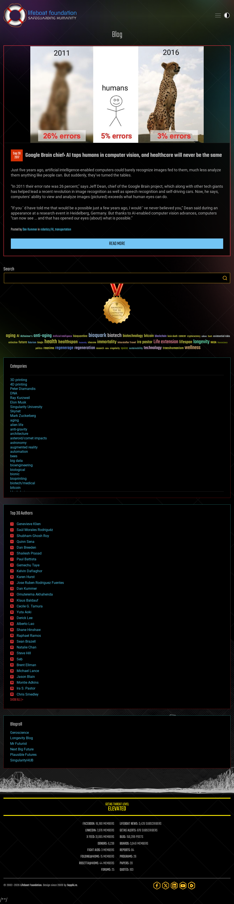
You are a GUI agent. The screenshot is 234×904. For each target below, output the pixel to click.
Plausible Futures (23, 755)
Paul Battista (26, 559)
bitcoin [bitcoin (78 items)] (149, 336)
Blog (117, 35)
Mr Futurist (18, 744)
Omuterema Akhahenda (35, 594)
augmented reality (24, 447)
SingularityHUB (21, 760)
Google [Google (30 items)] (40, 342)
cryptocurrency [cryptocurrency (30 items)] (193, 336)
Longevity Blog (21, 738)
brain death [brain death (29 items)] (173, 336)
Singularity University (26, 407)
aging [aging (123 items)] (11, 335)
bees (13, 456)
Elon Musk (18, 402)
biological (17, 470)
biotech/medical (22, 483)
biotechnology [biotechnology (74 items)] (133, 336)
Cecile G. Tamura (30, 606)
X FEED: (91, 837)
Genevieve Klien (29, 524)
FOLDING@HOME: (90, 857)
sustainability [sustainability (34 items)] (136, 348)
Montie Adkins (28, 682)
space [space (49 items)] (124, 348)
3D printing (18, 380)
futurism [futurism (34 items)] (32, 342)
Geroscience (19, 733)
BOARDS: (124, 844)
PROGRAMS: (126, 857)
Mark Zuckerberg (23, 416)
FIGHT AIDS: (94, 850)
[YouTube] (182, 885)
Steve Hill (24, 653)
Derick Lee (24, 618)
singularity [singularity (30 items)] (115, 348)
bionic (14, 474)
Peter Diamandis (23, 389)
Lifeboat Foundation (31, 885)
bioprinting (18, 479)
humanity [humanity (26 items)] (83, 343)
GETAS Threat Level (117, 807)
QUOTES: (124, 870)
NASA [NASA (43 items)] (213, 342)
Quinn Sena (25, 542)
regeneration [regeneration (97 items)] (84, 347)
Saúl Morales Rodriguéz (35, 530)
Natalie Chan (26, 647)
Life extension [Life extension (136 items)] (165, 342)
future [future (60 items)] (23, 342)
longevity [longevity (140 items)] (201, 342)
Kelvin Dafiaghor (29, 571)
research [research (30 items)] (100, 348)
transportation (63, 229)
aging (14, 420)
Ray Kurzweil (20, 398)
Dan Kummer (30, 229)
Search (225, 278)
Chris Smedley (28, 694)
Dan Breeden (26, 547)
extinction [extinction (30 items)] (13, 342)
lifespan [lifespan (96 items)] (185, 342)
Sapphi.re (72, 885)
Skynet (15, 411)
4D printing (18, 384)
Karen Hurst (26, 577)
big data (16, 461)
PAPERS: (124, 863)
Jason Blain (26, 677)
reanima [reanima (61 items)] (49, 348)
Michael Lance (28, 671)
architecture (19, 434)
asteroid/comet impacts (28, 438)
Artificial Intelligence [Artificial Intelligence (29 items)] (62, 336)
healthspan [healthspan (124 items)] (68, 342)
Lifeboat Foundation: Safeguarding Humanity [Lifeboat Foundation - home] (106, 15)
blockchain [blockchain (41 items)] (160, 336)
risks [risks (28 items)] (107, 348)
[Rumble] (191, 885)
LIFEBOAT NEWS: (129, 824)
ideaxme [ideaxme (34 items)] (92, 342)
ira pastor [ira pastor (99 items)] (144, 342)
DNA (13, 393)
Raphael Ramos (29, 636)
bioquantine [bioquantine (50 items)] (80, 336)
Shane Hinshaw (29, 630)
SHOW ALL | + (16, 700)
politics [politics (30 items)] (39, 348)
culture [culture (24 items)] (204, 336)
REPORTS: (125, 850)
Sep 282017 (17, 155)
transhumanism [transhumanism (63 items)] (173, 348)
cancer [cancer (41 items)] (182, 336)
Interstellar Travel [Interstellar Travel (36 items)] (127, 342)
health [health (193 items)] (50, 342)
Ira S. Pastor (26, 688)
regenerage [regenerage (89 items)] (64, 348)
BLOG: (123, 837)
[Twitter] (165, 885)
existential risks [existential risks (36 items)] (221, 336)
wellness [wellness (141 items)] (192, 348)
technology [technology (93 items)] (153, 348)
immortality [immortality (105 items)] (106, 342)
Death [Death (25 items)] (210, 336)
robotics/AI (47, 229)
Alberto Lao (25, 624)
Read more (117, 243)
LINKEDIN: (90, 830)
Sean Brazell (26, 641)
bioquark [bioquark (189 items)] (97, 335)
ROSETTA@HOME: (89, 863)
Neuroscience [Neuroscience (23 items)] (223, 343)
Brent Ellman (26, 665)
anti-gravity (18, 429)
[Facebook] (156, 885)
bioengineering (21, 465)
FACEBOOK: (89, 824)
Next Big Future (22, 749)
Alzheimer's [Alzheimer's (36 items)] (26, 336)
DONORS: (102, 844)
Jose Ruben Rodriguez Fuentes (40, 583)
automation (19, 452)
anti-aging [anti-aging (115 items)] (43, 335)
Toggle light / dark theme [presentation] (227, 15)
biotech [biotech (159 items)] (114, 335)
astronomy (18, 443)
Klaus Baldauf (27, 600)
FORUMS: (106, 870)
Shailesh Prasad (29, 553)
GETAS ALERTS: (128, 830)
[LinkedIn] (174, 885)
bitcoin (15, 488)
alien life (16, 425)
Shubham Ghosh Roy (33, 536)
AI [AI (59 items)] (18, 336)
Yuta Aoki (24, 612)
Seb (20, 659)
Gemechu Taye (28, 565)
